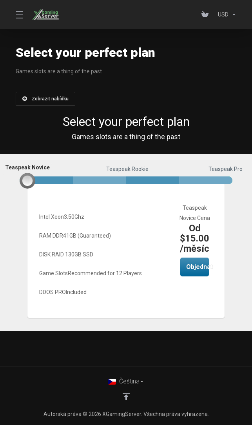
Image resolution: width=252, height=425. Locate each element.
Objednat (197, 267)
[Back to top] (126, 396)
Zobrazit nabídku (45, 99)
